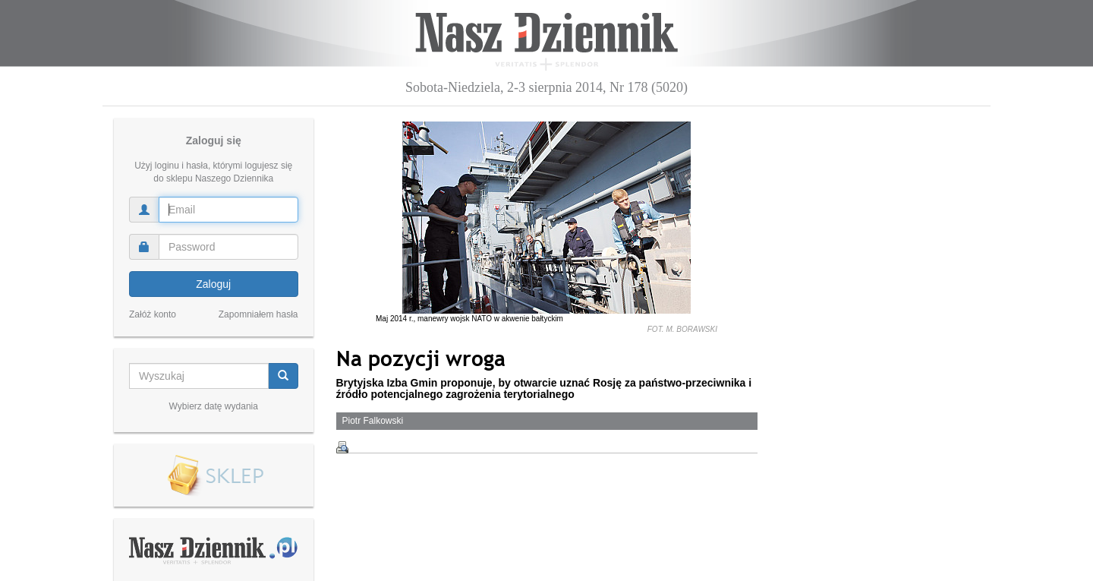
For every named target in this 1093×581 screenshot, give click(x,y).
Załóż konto (152, 314)
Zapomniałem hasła (258, 314)
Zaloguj (213, 284)
